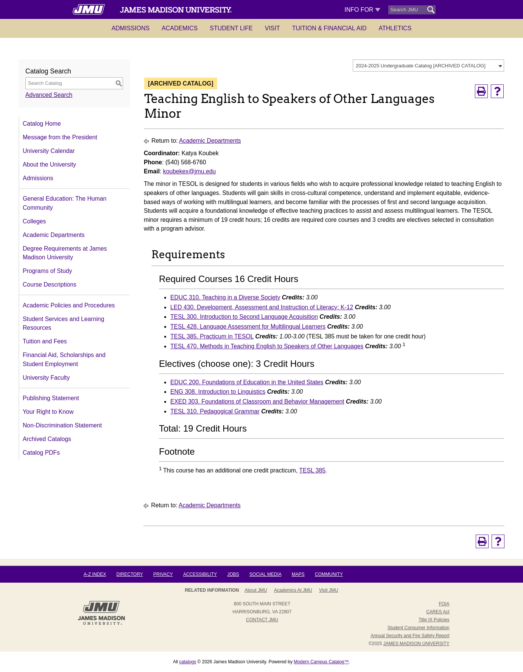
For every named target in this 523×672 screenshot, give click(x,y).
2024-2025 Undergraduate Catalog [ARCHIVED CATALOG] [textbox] (421, 66)
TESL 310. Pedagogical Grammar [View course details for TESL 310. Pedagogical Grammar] (215, 411)
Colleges (34, 221)
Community (329, 574)
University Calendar (49, 151)
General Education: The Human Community (64, 203)
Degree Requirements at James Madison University (65, 253)
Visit (272, 28)
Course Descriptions (49, 284)
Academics (180, 28)
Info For (362, 9)
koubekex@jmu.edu (189, 171)
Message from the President (60, 137)
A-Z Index (95, 574)
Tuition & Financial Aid (329, 28)
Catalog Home (42, 123)
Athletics (395, 28)
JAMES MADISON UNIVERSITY (416, 643)
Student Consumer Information (418, 627)
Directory (130, 574)
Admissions (130, 28)
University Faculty (46, 377)
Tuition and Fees (45, 341)
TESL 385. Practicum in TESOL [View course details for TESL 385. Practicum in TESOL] (212, 336)
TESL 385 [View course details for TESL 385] (312, 470)
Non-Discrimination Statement (62, 425)
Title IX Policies (434, 619)
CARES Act (437, 611)
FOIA (444, 604)
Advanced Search (48, 95)
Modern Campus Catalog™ (321, 661)
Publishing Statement (51, 398)
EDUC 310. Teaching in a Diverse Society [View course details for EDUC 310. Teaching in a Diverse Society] (225, 297)
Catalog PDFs (41, 452)
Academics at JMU (293, 590)
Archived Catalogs (47, 439)
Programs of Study (47, 271)
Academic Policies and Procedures (69, 305)
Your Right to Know (48, 412)
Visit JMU (328, 590)
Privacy (163, 574)
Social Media (265, 574)
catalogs (187, 661)
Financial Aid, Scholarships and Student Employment (64, 359)
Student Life (231, 28)
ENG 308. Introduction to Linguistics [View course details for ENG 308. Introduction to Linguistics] (217, 391)
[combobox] (428, 65)
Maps (298, 574)
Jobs (233, 574)
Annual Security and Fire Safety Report (409, 635)
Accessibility (200, 574)
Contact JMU (262, 619)
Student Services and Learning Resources (63, 323)
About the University (49, 164)
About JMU (255, 590)
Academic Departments (54, 235)
